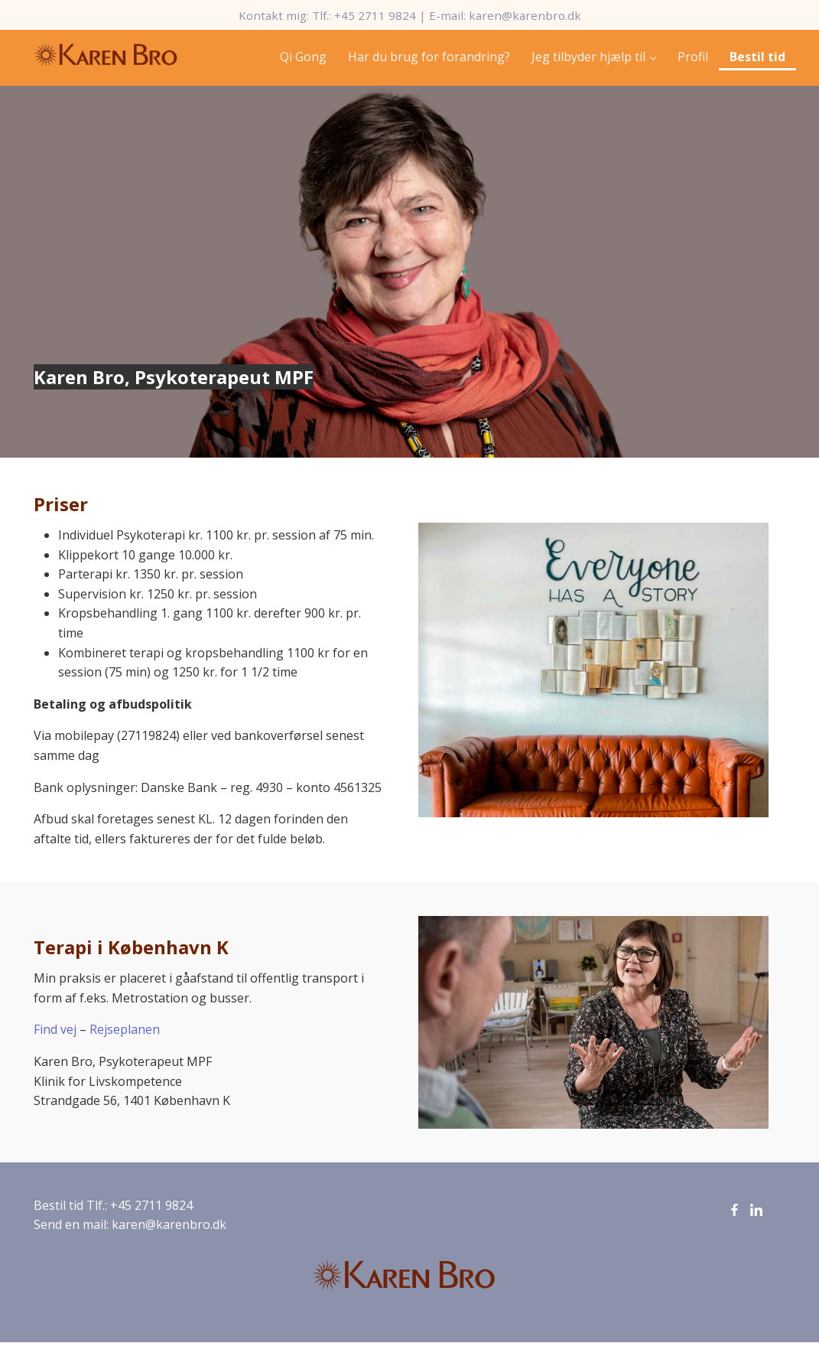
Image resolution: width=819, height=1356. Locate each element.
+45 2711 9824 (375, 15)
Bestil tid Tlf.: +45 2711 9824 (113, 1205)
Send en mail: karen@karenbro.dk (130, 1224)
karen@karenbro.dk (525, 15)
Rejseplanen (124, 1029)
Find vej (55, 1029)
